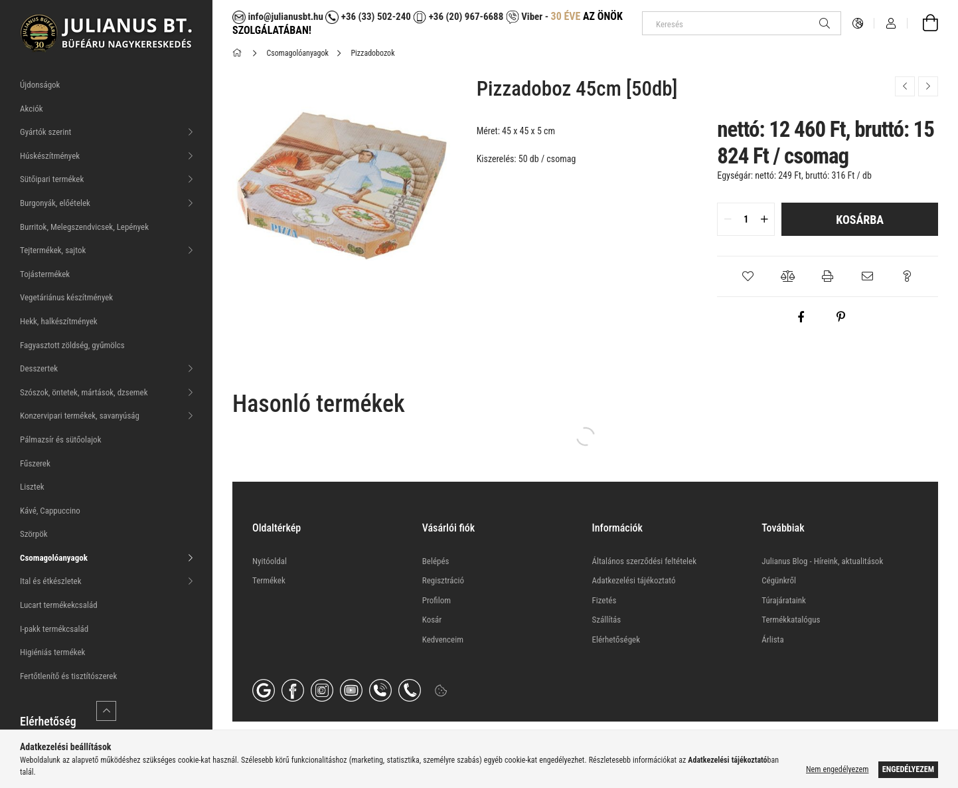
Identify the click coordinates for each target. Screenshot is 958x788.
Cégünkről (778, 580)
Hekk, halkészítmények (59, 321)
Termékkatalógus (790, 620)
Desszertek (39, 368)
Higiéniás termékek (52, 652)
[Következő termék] (928, 86)
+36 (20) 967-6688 (464, 17)
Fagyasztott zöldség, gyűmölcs (72, 345)
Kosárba (860, 220)
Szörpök (34, 534)
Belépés (435, 561)
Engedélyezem (908, 769)
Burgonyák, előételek (55, 203)
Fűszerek (35, 463)
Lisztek (32, 487)
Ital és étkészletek (51, 581)
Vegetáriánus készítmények (66, 297)
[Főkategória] (239, 53)
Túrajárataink (783, 600)
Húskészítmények (50, 156)
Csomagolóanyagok (54, 558)
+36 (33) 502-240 (367, 17)
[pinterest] (841, 317)
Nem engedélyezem (837, 769)
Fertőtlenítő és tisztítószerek (68, 676)
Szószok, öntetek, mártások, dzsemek (84, 392)
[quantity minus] (728, 219)
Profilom (436, 600)
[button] (748, 276)
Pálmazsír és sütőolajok (61, 439)
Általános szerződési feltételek (644, 561)
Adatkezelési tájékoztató (634, 580)
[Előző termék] (905, 86)
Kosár (432, 620)
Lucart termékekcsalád (59, 605)
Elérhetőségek (616, 639)
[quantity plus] (764, 219)
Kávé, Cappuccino (50, 511)
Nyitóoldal (269, 561)
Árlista (772, 639)
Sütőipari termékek (52, 179)
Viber (524, 17)
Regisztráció (443, 580)
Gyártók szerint (45, 132)
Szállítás (606, 620)
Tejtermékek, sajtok (53, 250)
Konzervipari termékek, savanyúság (79, 416)
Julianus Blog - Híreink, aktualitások (822, 561)
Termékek (268, 580)
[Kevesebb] (106, 711)
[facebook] (801, 317)
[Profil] (891, 23)
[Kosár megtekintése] (923, 23)
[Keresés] (741, 23)
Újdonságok (40, 85)
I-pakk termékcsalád (54, 629)
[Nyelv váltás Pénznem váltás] (857, 23)
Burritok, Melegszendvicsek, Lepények (84, 227)
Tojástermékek (45, 274)
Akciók (31, 109)
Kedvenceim (442, 639)
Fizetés (604, 600)
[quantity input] (746, 219)
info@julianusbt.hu (277, 17)
